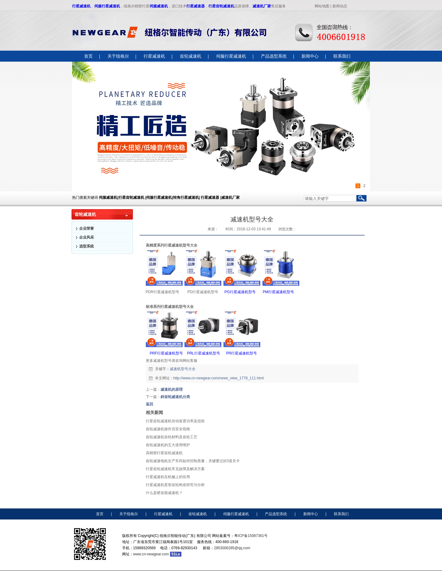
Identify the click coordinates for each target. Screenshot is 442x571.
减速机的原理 (172, 389)
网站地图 (322, 6)
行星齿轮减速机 (221, 6)
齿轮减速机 (197, 514)
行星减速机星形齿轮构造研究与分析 (175, 485)
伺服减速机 (158, 6)
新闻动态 (339, 6)
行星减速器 (195, 6)
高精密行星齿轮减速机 (164, 453)
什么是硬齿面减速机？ (164, 493)
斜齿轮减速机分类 (175, 397)
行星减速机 (81, 6)
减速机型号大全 (183, 369)
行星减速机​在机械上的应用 (168, 477)
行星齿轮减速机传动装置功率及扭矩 (175, 421)
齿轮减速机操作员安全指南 (168, 429)
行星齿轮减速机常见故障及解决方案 (175, 469)
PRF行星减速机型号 (166, 353)
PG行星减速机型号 (239, 292)
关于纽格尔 (128, 514)
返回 (149, 404)
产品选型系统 (276, 514)
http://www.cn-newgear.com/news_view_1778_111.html (218, 378)
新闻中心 (310, 514)
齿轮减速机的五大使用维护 (168, 445)
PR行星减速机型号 (241, 353)
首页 (99, 514)
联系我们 (341, 514)
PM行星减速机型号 (278, 292)
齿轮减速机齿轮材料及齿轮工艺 (171, 437)
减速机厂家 (262, 6)
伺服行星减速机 (107, 6)
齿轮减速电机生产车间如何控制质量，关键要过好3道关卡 (193, 461)
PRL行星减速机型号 (203, 353)
